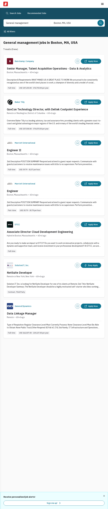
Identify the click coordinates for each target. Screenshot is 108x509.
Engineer (12, 191)
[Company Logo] (10, 61)
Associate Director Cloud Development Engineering (40, 232)
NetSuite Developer (19, 272)
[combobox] (24, 23)
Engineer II (14, 150)
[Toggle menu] (102, 4)
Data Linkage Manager (22, 313)
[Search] (100, 23)
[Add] (77, 61)
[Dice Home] (5, 4)
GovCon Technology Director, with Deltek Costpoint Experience (47, 109)
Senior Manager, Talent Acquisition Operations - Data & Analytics (49, 68)
